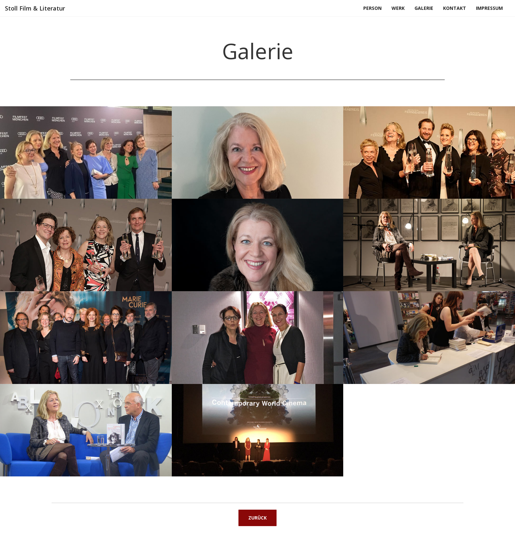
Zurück (257, 518)
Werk (398, 8)
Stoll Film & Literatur (35, 8)
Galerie (423, 8)
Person (372, 8)
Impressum (489, 8)
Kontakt (454, 8)
